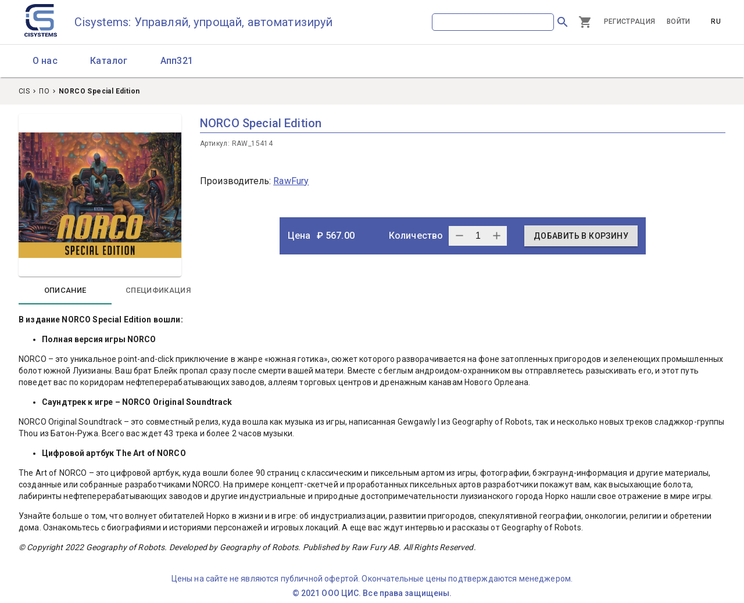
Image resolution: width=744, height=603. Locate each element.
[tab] (65, 290)
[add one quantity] (459, 235)
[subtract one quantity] (496, 235)
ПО (44, 91)
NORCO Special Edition (99, 91)
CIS (24, 91)
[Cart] (585, 22)
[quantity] (478, 236)
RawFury (291, 180)
